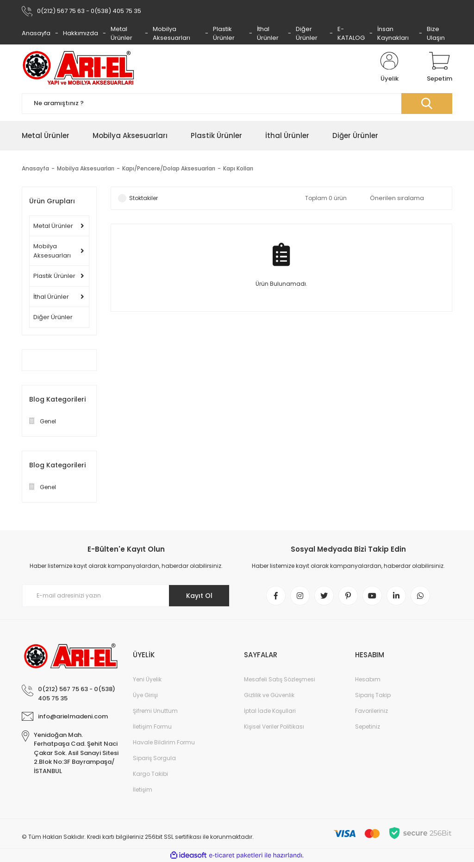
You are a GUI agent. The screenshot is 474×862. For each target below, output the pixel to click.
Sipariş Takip (373, 695)
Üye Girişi (145, 695)
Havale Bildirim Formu (164, 742)
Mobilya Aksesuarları (171, 34)
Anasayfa (36, 33)
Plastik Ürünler (224, 34)
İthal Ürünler (268, 34)
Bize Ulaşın (436, 34)
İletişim (142, 789)
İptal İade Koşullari (270, 711)
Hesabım (367, 679)
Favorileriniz (371, 711)
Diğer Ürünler (307, 34)
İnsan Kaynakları (393, 34)
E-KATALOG (351, 34)
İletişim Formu (152, 726)
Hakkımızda (80, 33)
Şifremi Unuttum (155, 711)
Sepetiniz (367, 726)
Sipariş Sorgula (154, 758)
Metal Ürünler (121, 34)
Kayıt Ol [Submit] (199, 595)
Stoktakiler (143, 198)
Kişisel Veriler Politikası (274, 726)
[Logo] (78, 67)
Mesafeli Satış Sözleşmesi (279, 679)
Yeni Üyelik (147, 679)
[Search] (237, 103)
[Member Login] (389, 67)
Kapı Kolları (238, 168)
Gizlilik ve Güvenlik (269, 695)
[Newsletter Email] (126, 595)
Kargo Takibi (150, 774)
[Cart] (439, 67)
